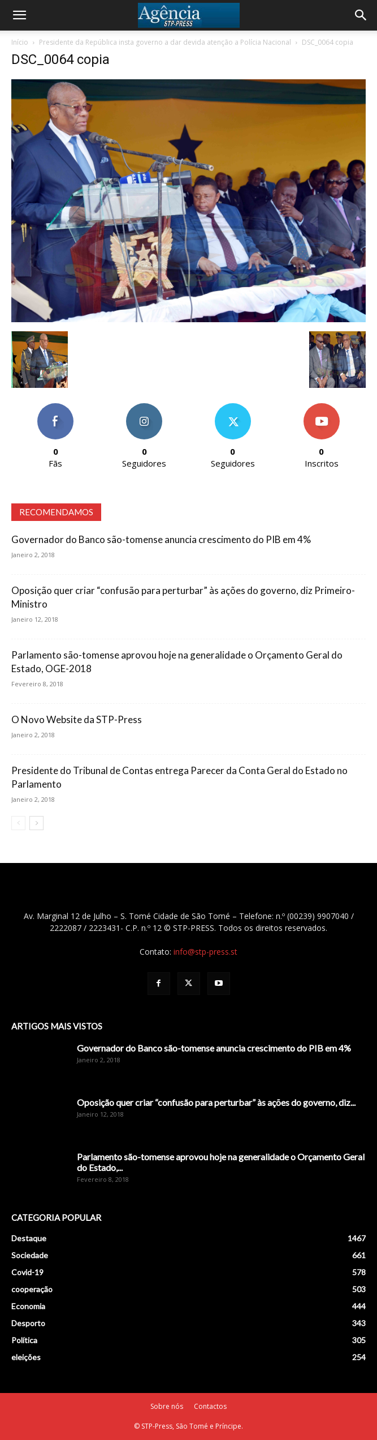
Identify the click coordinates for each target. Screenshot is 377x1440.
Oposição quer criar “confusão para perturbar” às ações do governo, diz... (216, 1102)
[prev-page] (18, 823)
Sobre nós (166, 1406)
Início (19, 42)
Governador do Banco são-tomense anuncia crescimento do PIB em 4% (161, 539)
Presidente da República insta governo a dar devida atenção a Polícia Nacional (165, 42)
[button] (19, 15)
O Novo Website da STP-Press (76, 719)
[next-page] (36, 823)
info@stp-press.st (205, 951)
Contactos (210, 1406)
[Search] (361, 15)
